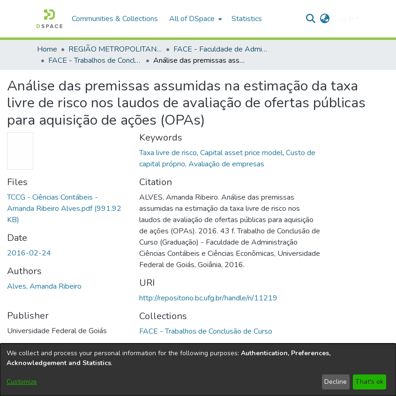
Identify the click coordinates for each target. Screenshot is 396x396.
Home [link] (47, 49)
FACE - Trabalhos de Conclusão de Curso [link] (95, 60)
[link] (64, 208)
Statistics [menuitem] (247, 19)
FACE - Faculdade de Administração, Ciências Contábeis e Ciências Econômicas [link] (220, 49)
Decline (335, 381)
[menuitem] (194, 18)
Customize (22, 381)
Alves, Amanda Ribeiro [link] (44, 286)
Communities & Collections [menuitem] (115, 19)
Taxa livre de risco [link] (168, 153)
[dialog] (198, 370)
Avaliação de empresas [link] (226, 164)
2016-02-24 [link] (29, 253)
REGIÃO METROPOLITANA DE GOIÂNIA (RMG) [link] (115, 49)
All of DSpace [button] (192, 19)
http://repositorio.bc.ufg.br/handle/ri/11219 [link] (208, 298)
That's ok (369, 381)
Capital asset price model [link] (241, 153)
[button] (49, 18)
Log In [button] (345, 19)
